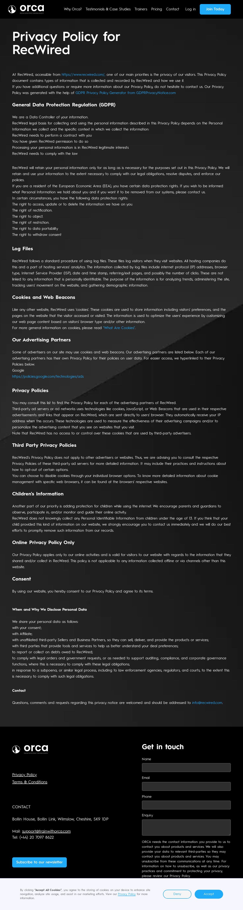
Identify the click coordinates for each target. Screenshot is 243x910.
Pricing (156, 9)
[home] (26, 9)
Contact (172, 9)
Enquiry (147, 815)
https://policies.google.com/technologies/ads (48, 377)
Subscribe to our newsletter (39, 862)
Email (146, 778)
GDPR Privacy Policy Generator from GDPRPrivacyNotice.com (126, 93)
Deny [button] (177, 894)
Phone (146, 797)
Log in (190, 9)
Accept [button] (209, 894)
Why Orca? (73, 9)
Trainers (141, 9)
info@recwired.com (207, 703)
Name (146, 759)
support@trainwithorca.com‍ (46, 832)
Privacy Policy (127, 894)
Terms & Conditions (29, 782)
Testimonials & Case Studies (108, 9)
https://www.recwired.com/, (83, 75)
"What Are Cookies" (119, 328)
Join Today (215, 9)
